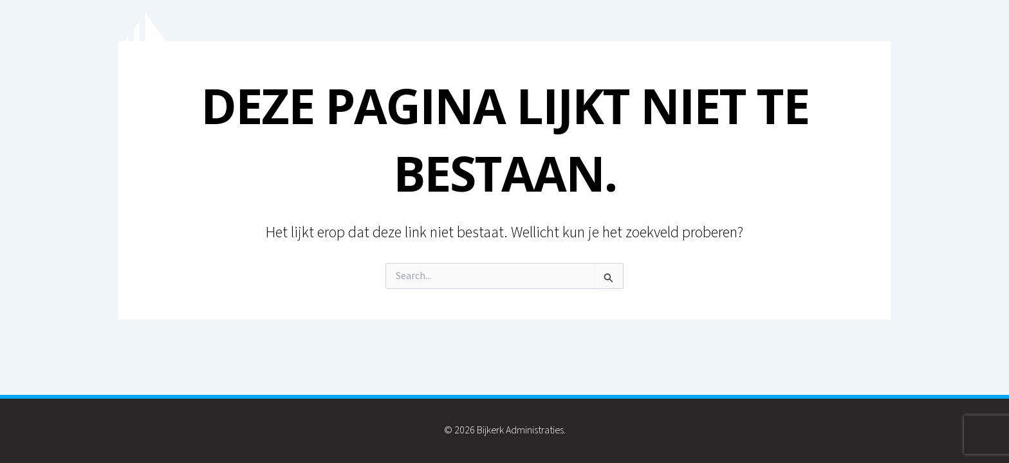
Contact (855, 50)
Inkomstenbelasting (750, 50)
